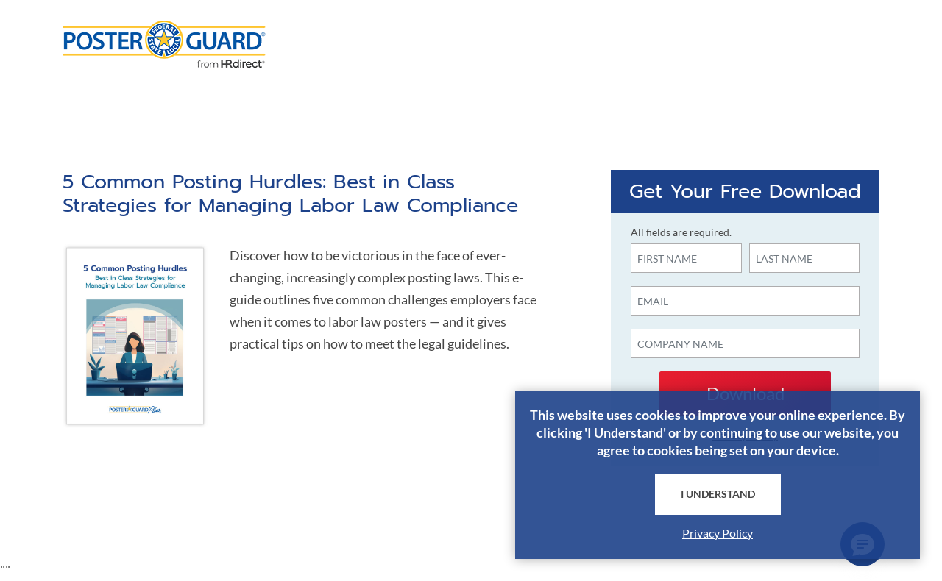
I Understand (718, 494)
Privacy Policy (717, 533)
